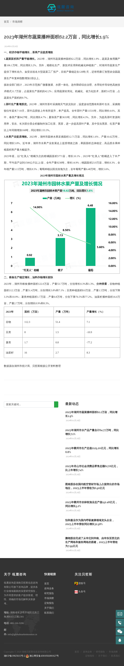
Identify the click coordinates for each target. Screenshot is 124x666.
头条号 (82, 591)
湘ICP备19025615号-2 (14, 656)
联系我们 (49, 612)
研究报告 (49, 593)
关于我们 (49, 608)
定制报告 (49, 603)
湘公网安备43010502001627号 (42, 656)
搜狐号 (82, 583)
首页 (6, 21)
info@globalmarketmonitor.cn (22, 634)
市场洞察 (17, 21)
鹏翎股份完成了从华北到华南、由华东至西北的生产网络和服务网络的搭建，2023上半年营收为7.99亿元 (92, 542)
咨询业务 (49, 588)
